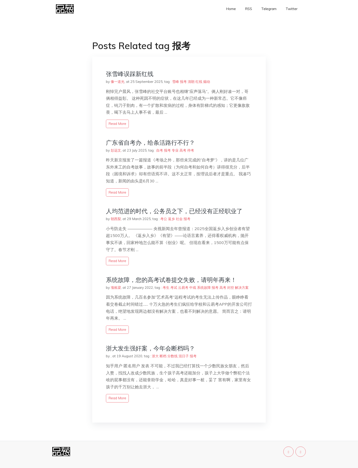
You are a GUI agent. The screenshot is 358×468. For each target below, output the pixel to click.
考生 (166, 287)
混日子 (184, 356)
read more (117, 123)
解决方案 (242, 287)
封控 (230, 287)
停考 (190, 150)
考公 (163, 219)
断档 (163, 356)
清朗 (191, 81)
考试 (173, 287)
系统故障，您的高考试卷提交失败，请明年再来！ (171, 280)
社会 (179, 219)
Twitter (291, 9)
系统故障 (204, 287)
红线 (198, 81)
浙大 (155, 356)
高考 (182, 150)
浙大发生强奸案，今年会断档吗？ (150, 348)
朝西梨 (116, 219)
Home (231, 9)
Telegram (268, 9)
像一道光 (117, 81)
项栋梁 (116, 287)
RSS (248, 9)
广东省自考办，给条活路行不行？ (150, 142)
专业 (175, 150)
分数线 (172, 356)
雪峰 (175, 81)
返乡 (171, 219)
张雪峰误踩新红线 (129, 74)
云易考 (183, 287)
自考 (159, 150)
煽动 (206, 81)
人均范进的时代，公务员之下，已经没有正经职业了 (174, 211)
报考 (183, 81)
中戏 (192, 287)
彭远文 (116, 150)
